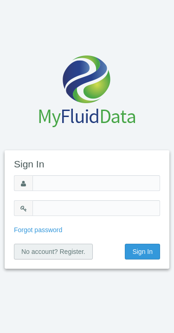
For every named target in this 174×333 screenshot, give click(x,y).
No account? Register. (53, 251)
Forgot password (38, 230)
